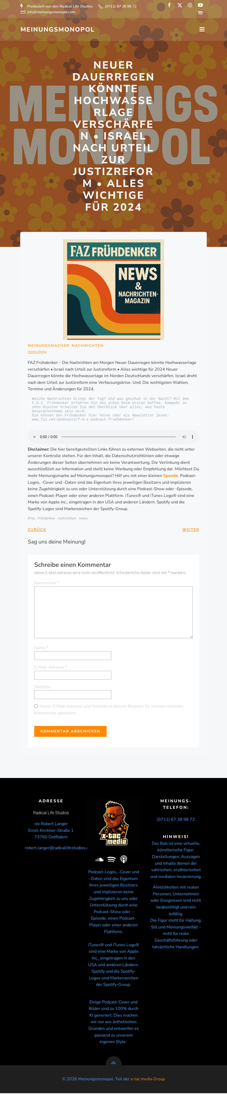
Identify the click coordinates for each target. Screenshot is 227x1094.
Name (42, 648)
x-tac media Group (147, 1080)
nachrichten (67, 518)
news (83, 518)
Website (43, 687)
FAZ (33, 518)
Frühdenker (47, 518)
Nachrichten (88, 345)
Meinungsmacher (49, 345)
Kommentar (47, 583)
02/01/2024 (37, 352)
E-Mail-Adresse (51, 667)
